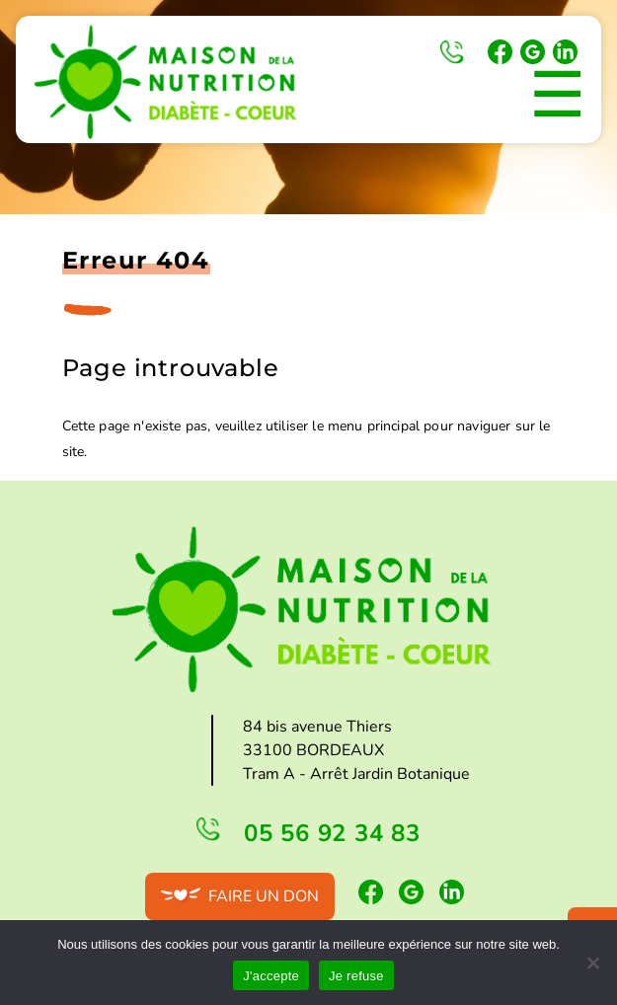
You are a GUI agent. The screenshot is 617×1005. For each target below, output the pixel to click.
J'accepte (271, 975)
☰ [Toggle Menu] (557, 95)
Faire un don (263, 896)
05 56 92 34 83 (452, 52)
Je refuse (356, 975)
